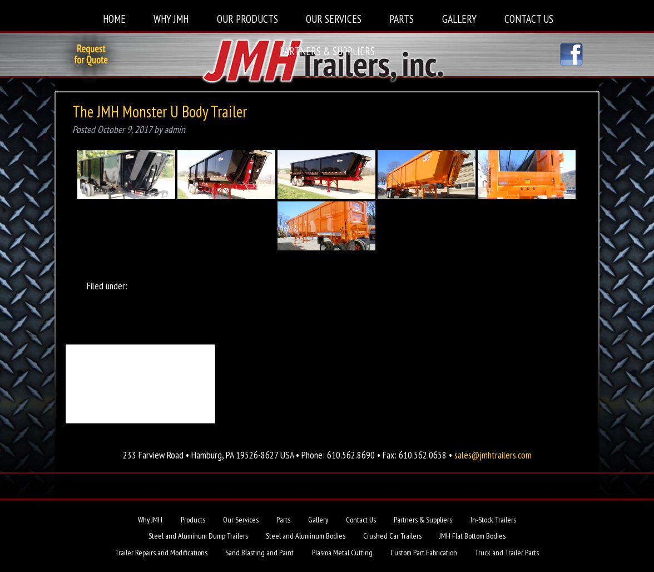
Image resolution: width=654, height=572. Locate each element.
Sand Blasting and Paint (259, 553)
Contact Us (528, 19)
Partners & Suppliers (327, 51)
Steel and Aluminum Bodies (305, 536)
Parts (401, 19)
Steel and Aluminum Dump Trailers (198, 536)
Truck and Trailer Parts (507, 553)
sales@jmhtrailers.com (493, 454)
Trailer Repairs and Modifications (161, 553)
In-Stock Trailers (493, 520)
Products (193, 520)
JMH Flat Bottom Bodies (472, 536)
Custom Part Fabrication (423, 553)
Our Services (333, 19)
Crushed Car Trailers (392, 536)
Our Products (247, 19)
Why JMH (171, 19)
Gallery (459, 19)
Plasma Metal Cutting (342, 553)
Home (114, 19)
